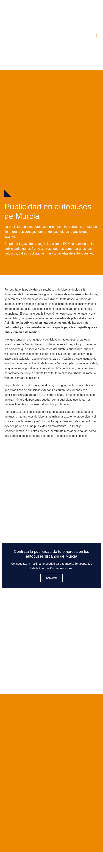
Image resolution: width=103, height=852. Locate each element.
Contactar (51, 577)
